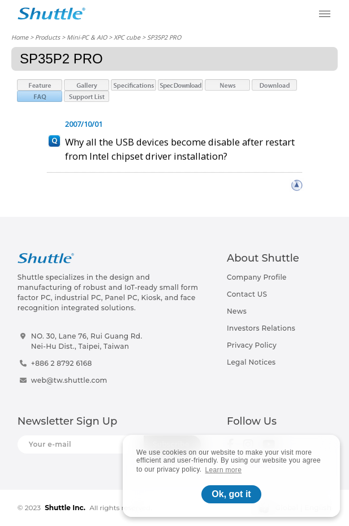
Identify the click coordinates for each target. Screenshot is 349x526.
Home (19, 37)
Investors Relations (261, 328)
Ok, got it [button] (231, 494)
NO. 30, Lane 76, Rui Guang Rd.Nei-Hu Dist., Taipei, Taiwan (87, 341)
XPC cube (127, 37)
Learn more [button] (223, 470)
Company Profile (257, 277)
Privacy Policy (252, 345)
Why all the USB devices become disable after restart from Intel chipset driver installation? (180, 148)
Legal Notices (251, 362)
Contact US (247, 294)
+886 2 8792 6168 (61, 363)
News (237, 311)
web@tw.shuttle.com (69, 380)
